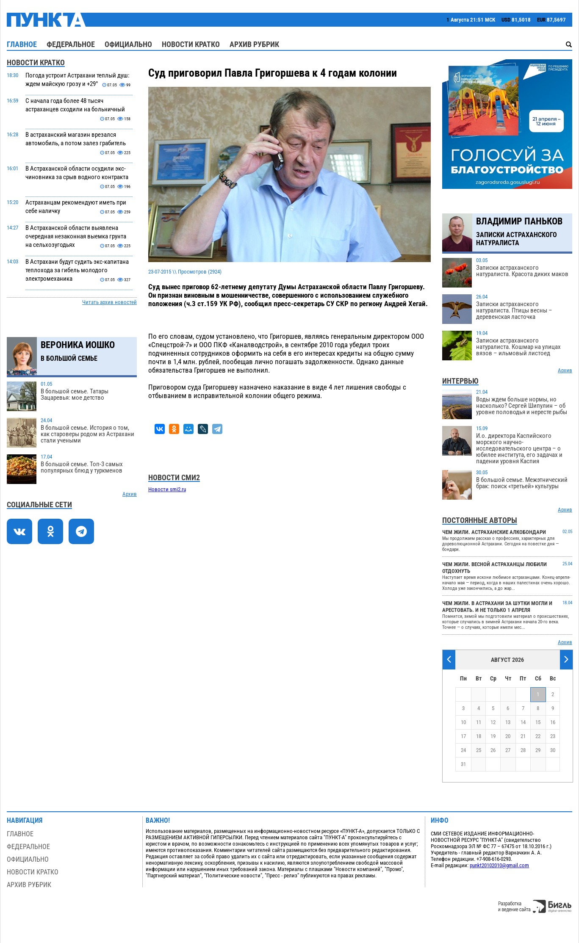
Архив (129, 494)
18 (478, 736)
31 (463, 764)
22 (537, 736)
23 (552, 736)
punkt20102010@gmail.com (499, 865)
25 (478, 750)
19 (493, 736)
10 (463, 722)
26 (493, 750)
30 (552, 750)
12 (493, 722)
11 (478, 722)
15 (537, 722)
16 (552, 722)
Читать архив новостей (109, 302)
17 (463, 736)
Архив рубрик (254, 44)
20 (507, 736)
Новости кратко (191, 44)
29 (537, 750)
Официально (128, 44)
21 (523, 736)
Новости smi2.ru (167, 489)
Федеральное (71, 44)
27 (507, 750)
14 (523, 722)
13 (507, 722)
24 (463, 750)
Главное (22, 44)
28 (523, 750)
